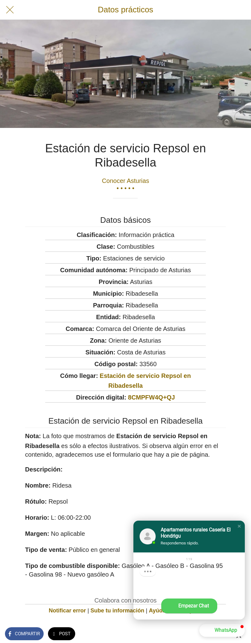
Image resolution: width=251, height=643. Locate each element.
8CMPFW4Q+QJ (151, 397)
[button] (239, 526)
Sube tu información (117, 610)
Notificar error (67, 610)
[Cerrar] (10, 10)
